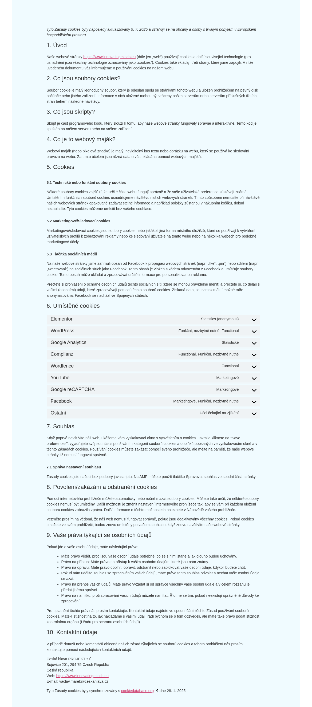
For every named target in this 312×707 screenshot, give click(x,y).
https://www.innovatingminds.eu (109, 57)
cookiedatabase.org (137, 691)
